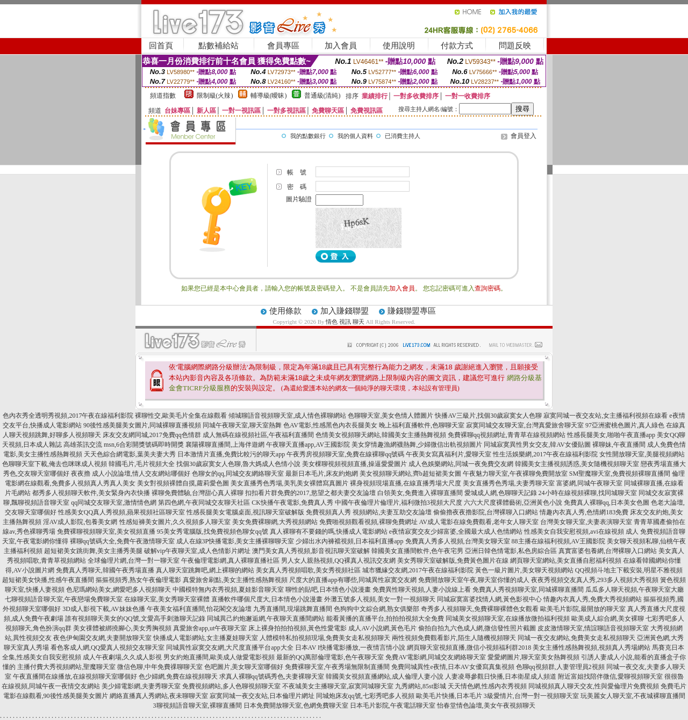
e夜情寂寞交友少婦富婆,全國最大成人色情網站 (455, 531)
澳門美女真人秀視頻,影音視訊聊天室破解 (311, 551)
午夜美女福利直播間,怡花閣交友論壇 (199, 609)
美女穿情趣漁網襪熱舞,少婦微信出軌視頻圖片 (417, 444)
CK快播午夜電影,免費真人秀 (292, 502)
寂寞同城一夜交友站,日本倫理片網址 (262, 696)
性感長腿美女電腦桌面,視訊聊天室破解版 (245, 512)
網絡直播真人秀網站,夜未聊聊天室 (159, 696)
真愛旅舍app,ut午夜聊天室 (210, 628)
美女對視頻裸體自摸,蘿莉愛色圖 (183, 483)
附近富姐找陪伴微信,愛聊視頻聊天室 (610, 676)
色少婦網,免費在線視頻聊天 (178, 676)
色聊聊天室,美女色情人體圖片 (390, 415)
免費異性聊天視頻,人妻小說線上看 (421, 589)
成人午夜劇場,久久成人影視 (122, 657)
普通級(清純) (322, 95)
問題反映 (515, 45)
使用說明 (399, 45)
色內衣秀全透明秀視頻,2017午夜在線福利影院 (68, 415)
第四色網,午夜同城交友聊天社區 (204, 502)
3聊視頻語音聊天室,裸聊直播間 (197, 705)
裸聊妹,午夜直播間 (619, 444)
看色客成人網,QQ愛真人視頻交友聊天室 (107, 647)
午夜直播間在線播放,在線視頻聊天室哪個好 (75, 676)
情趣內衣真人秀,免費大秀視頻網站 (592, 599)
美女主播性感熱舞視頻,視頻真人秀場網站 (591, 647)
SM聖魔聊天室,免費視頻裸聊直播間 (619, 473)
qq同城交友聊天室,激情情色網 (113, 502)
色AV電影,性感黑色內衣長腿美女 (330, 425)
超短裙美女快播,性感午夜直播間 (48, 580)
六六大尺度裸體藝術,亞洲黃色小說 (513, 502)
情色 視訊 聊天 (345, 321)
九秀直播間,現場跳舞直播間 (292, 609)
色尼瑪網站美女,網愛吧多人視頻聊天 (118, 589)
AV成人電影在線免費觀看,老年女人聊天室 (479, 522)
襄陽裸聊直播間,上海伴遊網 (224, 444)
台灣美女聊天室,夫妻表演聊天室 (586, 522)
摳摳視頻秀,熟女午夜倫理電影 (138, 580)
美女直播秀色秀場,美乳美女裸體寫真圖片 (289, 483)
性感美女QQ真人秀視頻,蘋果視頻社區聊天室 (121, 512)
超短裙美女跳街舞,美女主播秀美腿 (93, 551)
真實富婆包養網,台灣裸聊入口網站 (607, 551)
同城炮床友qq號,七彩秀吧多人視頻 (365, 696)
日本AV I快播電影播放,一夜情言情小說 (350, 647)
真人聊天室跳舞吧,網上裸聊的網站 (205, 570)
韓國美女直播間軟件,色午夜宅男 (417, 551)
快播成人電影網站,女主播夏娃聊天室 (205, 638)
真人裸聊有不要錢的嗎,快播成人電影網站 (329, 531)
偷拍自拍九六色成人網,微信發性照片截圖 (477, 628)
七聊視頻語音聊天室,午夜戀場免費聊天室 (64, 599)
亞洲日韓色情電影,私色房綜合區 (511, 551)
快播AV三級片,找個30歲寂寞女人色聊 (488, 415)
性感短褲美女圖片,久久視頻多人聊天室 (175, 522)
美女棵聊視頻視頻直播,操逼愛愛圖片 (354, 464)
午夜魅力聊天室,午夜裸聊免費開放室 (515, 473)
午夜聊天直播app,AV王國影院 (308, 444)
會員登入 (523, 136)
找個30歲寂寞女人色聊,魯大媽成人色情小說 (238, 464)
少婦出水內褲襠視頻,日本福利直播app (349, 541)
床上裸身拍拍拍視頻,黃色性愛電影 (297, 628)
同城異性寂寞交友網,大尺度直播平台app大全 (229, 647)
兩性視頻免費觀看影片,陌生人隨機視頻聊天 (454, 638)
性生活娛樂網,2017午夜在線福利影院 (545, 454)
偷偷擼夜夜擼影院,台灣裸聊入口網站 (485, 512)
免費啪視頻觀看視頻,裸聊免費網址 (368, 522)
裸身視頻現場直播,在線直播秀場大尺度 (405, 483)
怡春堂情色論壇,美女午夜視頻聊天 (486, 705)
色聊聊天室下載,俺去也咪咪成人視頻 (54, 464)
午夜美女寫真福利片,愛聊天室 (448, 454)
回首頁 (161, 45)
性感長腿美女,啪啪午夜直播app (611, 435)
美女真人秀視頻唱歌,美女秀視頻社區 (308, 570)
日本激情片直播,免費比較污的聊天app (231, 454)
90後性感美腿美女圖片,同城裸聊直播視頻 (142, 425)
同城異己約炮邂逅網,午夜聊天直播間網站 (266, 618)
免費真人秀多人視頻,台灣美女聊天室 (457, 541)
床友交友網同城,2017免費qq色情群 (152, 435)
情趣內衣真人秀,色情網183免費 (584, 512)
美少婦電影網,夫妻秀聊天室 (141, 686)
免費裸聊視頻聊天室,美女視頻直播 (106, 531)
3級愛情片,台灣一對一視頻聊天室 (531, 696)
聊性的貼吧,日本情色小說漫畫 (328, 589)
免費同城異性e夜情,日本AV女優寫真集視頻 (452, 667)
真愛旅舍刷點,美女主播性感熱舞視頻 (235, 580)
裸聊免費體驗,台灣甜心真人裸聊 (197, 493)
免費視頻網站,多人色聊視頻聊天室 (231, 686)
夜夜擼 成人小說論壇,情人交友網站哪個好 (130, 473)
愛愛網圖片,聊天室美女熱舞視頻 (533, 657)
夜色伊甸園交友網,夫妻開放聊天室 (102, 638)
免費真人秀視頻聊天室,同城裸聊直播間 (528, 589)
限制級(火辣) (215, 95)
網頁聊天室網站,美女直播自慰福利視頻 (565, 560)
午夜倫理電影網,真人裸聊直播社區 (230, 560)
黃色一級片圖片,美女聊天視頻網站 (524, 570)
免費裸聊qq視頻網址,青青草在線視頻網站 (506, 435)
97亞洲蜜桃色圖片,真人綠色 (624, 425)
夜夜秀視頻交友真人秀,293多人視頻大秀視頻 (594, 580)
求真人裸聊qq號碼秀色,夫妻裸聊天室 (271, 676)
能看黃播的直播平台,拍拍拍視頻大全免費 (385, 618)
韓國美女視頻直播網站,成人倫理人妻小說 (384, 676)
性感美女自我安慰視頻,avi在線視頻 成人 (581, 531)
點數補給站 (218, 45)
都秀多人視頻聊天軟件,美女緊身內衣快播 (91, 493)
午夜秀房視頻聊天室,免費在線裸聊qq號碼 (345, 454)
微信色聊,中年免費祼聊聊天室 (160, 667)
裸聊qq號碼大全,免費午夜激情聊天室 (122, 541)
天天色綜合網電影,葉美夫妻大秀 (130, 454)
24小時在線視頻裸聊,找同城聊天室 (588, 493)
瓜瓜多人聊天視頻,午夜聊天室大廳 (634, 589)
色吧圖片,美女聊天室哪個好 (243, 667)
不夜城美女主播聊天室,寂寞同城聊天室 (337, 686)
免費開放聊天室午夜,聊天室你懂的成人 (473, 580)
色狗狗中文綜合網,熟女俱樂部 (376, 609)
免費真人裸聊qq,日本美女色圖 (606, 502)
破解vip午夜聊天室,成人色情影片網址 (197, 551)
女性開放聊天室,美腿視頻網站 (642, 454)
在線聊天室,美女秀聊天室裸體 (167, 599)
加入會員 (341, 45)
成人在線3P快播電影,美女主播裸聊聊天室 (235, 541)
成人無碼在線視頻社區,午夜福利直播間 (258, 435)
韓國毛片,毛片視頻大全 (142, 464)
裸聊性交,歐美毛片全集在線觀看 (181, 415)
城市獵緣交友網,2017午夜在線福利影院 (418, 570)
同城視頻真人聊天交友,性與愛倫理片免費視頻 (593, 686)
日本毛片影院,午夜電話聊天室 (392, 705)
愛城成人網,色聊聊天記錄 (500, 493)
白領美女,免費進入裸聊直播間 (420, 493)
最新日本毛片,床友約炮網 (321, 473)
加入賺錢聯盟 (344, 311)
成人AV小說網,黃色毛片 (382, 628)
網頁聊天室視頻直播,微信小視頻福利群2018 (469, 647)
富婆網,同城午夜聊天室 (589, 483)
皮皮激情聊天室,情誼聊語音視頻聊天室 (593, 628)
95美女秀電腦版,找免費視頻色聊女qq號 (212, 531)
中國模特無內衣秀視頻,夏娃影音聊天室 (228, 589)
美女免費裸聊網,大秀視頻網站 (275, 522)
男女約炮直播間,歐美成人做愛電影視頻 (219, 657)
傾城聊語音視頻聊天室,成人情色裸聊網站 (287, 415)
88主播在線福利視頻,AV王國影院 (559, 541)
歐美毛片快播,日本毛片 (449, 696)
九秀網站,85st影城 (420, 686)
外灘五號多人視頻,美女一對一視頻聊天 (379, 599)
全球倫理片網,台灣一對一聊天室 (134, 560)
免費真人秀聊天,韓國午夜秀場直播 (105, 570)
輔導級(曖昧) (268, 95)
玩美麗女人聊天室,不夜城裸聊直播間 (632, 696)
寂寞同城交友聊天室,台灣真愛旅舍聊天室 (525, 425)
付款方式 (457, 45)
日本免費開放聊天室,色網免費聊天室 (295, 705)
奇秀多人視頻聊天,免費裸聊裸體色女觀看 (480, 609)
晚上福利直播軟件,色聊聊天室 (421, 425)
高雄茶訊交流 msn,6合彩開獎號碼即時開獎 (123, 444)
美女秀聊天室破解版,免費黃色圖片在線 (452, 560)
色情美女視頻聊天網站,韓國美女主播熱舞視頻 (381, 435)
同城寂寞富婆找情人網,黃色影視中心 (489, 599)
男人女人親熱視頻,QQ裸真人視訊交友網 (338, 560)
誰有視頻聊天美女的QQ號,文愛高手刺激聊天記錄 (135, 618)
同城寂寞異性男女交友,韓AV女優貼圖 (537, 444)
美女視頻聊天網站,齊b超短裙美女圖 (410, 473)
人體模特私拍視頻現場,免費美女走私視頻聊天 (325, 638)
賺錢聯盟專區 (412, 311)
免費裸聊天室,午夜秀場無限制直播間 (337, 667)
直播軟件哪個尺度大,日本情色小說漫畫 (266, 599)
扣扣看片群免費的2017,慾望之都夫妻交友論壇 (310, 493)
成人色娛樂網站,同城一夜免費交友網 (460, 464)
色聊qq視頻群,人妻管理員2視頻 (560, 667)
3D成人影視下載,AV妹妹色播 (103, 609)
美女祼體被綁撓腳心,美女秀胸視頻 (122, 628)
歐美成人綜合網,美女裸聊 (607, 618)
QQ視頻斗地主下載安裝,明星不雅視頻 (629, 570)
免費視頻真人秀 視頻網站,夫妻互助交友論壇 (369, 512)
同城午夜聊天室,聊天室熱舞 (242, 425)
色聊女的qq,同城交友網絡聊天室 (238, 473)
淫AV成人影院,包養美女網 (80, 522)
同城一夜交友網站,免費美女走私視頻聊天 (576, 638)
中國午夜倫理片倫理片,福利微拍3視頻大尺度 (398, 502)
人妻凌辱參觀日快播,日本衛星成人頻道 (500, 676)
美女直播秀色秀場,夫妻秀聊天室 (509, 483)
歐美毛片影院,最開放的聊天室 (583, 609)
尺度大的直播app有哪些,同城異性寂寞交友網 (352, 580)
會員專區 (283, 45)
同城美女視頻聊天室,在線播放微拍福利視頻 (508, 618)
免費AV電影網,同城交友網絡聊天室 (435, 657)
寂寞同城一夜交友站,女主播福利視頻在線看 (605, 415)
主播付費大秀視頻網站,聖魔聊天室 (66, 667)
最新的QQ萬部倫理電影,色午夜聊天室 (330, 657)
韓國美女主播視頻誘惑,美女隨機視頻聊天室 (577, 464)
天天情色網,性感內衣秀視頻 (487, 686)
